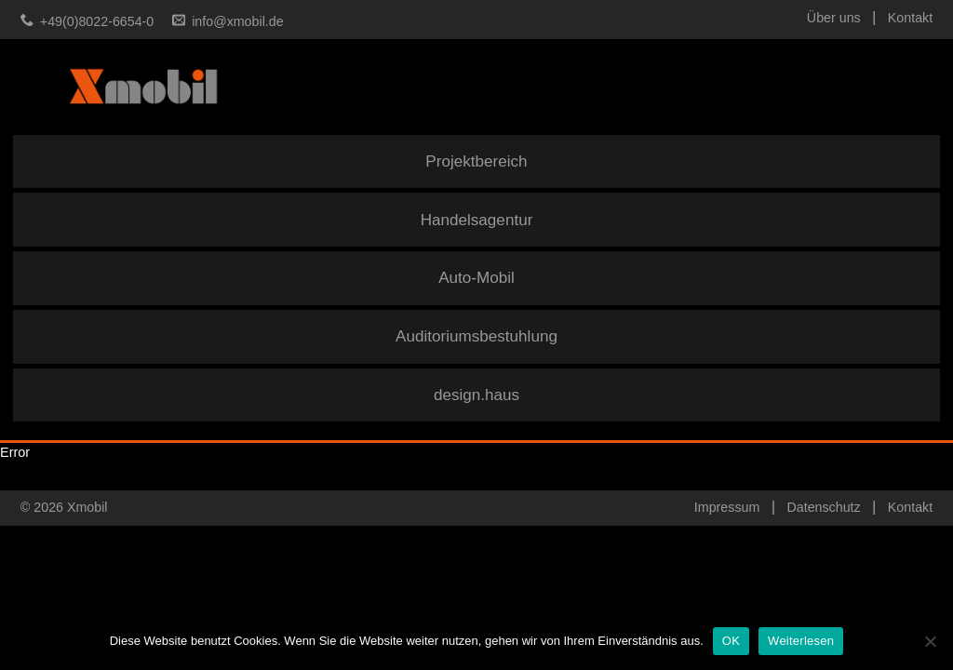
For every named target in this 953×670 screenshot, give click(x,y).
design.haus (476, 395)
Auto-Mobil (476, 278)
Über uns (834, 17)
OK (731, 641)
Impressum (726, 507)
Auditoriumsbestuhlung (476, 336)
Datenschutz (823, 507)
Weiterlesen (801, 641)
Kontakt (910, 17)
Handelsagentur (477, 220)
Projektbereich (476, 161)
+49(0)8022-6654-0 (97, 21)
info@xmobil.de (237, 21)
